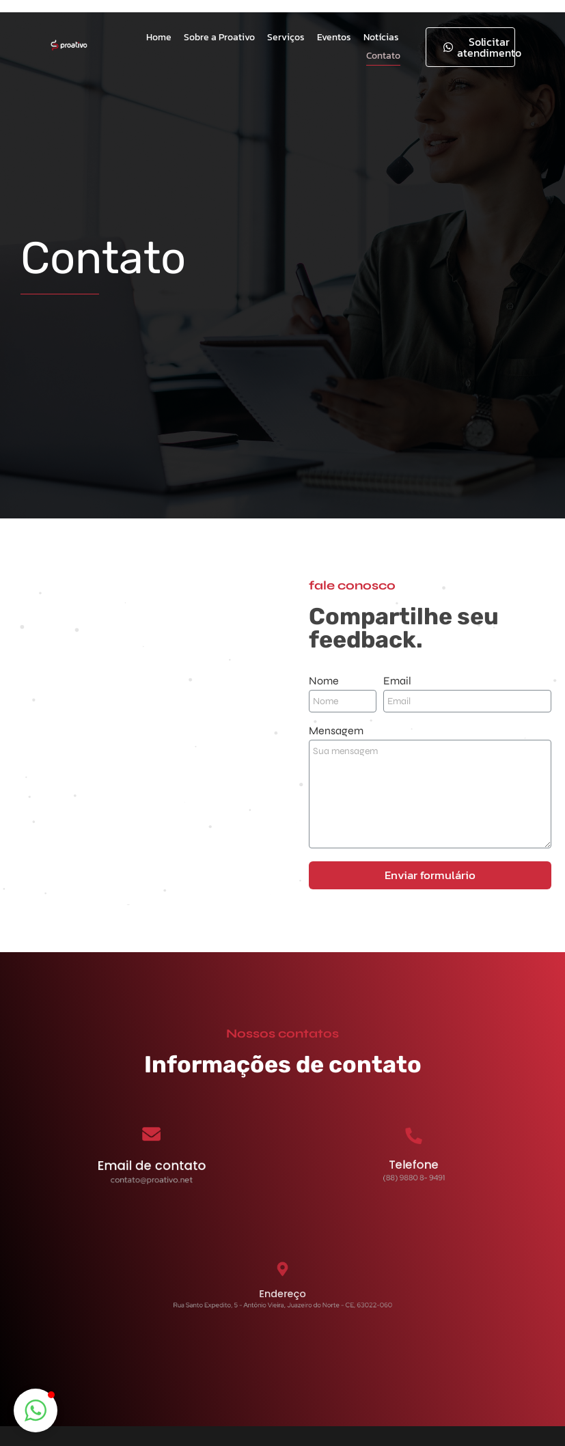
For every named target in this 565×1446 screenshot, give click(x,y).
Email (397, 681)
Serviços (286, 37)
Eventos (334, 37)
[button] (35, 1410)
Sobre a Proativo (219, 37)
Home (158, 37)
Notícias (381, 37)
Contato (383, 55)
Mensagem (336, 731)
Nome (324, 681)
